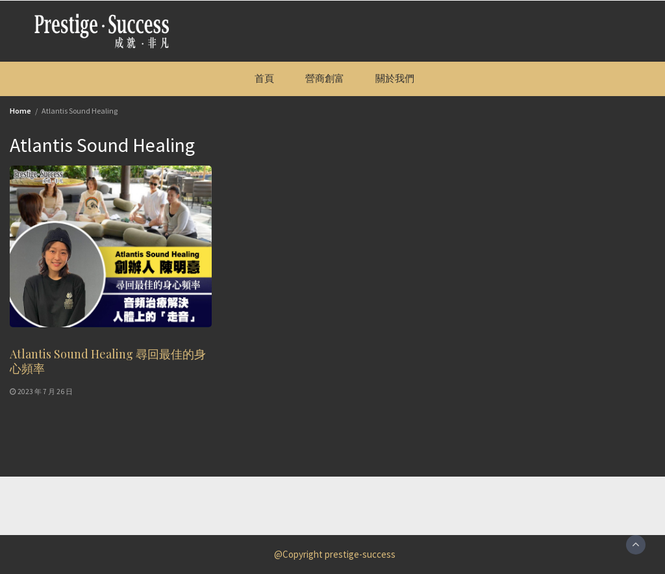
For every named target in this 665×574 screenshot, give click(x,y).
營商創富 (324, 78)
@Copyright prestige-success (334, 554)
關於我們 (394, 78)
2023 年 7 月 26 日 (45, 391)
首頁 (264, 78)
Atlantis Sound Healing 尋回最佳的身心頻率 (108, 361)
